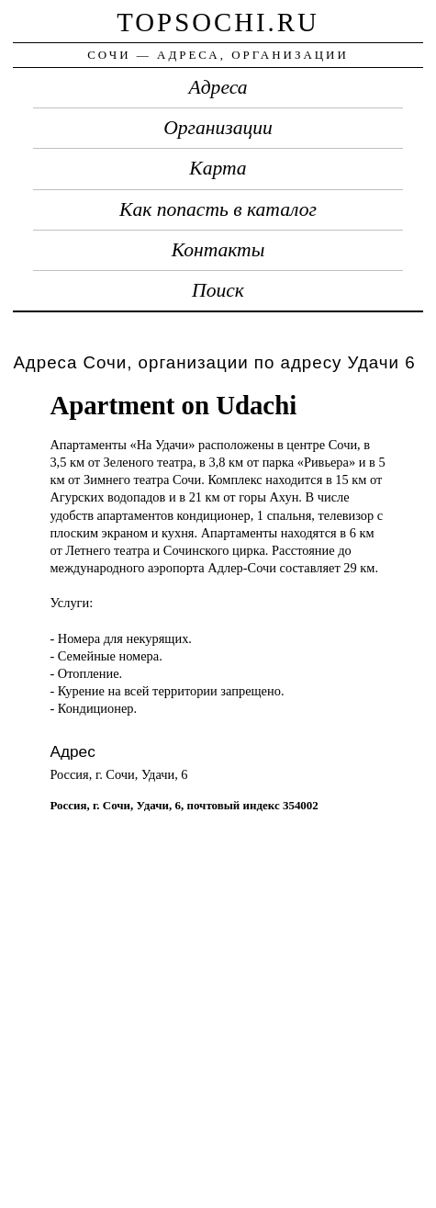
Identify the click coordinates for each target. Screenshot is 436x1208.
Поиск (218, 290)
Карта (217, 168)
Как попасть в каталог (218, 209)
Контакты (218, 250)
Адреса (218, 87)
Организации (218, 128)
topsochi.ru (218, 22)
